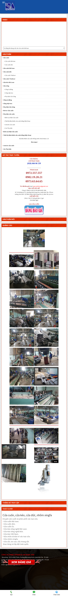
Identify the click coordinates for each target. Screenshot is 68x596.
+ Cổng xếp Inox (8, 93)
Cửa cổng (6, 86)
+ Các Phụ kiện (8, 128)
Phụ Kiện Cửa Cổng (9, 107)
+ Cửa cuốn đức (8, 65)
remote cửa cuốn (8, 145)
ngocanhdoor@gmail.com (40, 186)
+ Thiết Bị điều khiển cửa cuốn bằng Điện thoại (17, 121)
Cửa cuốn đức (7, 72)
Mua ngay (34, 142)
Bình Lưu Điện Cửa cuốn (10, 132)
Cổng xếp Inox (7, 103)
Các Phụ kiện (7, 149)
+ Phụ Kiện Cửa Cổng (10, 96)
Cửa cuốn (6, 58)
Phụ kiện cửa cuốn (9, 114)
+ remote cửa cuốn (9, 124)
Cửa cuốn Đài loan (9, 68)
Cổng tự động (7, 100)
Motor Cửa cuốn (8, 110)
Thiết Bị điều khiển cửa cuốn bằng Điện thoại (17, 135)
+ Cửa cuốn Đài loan (9, 61)
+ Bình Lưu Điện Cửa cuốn (11, 117)
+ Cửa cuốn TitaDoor (10, 75)
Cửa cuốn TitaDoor (9, 79)
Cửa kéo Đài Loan (8, 82)
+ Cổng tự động (8, 89)
